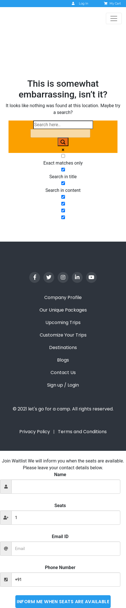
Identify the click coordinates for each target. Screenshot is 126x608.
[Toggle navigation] (114, 18)
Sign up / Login (63, 385)
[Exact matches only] (63, 156)
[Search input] (63, 125)
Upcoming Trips (63, 322)
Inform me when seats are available (63, 601)
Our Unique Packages (63, 310)
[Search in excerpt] (63, 197)
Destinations (63, 347)
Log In (80, 3)
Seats (60, 505)
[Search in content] (63, 183)
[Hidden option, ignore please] (63, 204)
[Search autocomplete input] (60, 133)
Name (60, 474)
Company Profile (63, 297)
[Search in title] (63, 169)
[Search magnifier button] (63, 142)
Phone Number (60, 567)
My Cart (113, 3)
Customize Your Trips (63, 335)
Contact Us (63, 372)
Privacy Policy (34, 431)
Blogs (63, 360)
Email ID (60, 536)
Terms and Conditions (82, 431)
